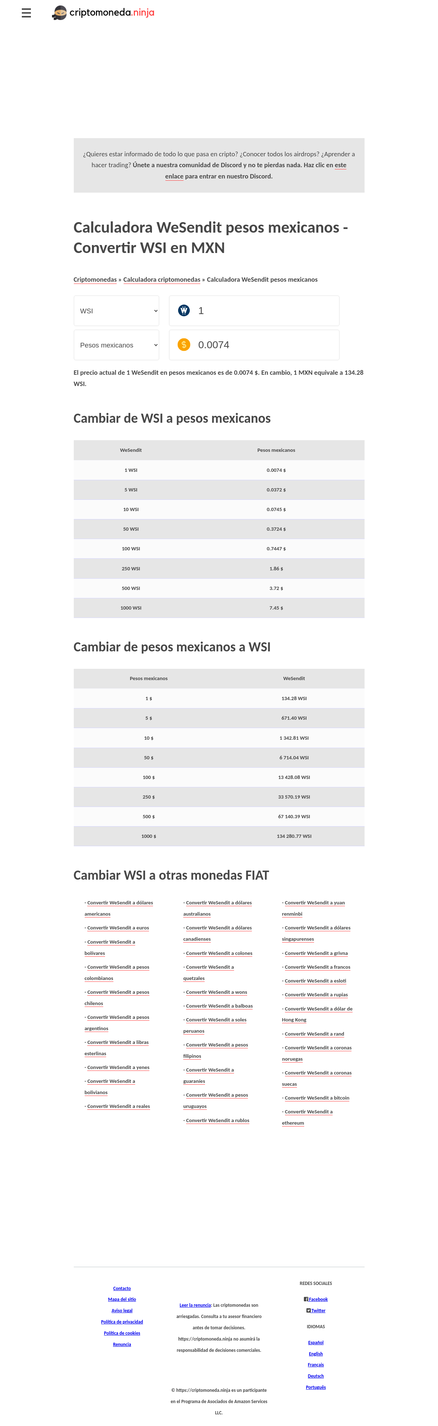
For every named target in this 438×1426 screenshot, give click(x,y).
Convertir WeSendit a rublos (217, 1120)
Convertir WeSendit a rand (314, 1034)
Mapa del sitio (122, 1299)
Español (316, 1343)
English (316, 1354)
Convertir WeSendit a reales (118, 1106)
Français (316, 1365)
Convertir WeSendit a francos (317, 967)
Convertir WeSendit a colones (219, 953)
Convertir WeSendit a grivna (316, 953)
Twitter (318, 1311)
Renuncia (122, 1344)
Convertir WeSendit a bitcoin (317, 1097)
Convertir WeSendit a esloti (315, 980)
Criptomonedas (95, 279)
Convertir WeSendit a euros (118, 927)
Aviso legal (122, 1311)
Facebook (318, 1299)
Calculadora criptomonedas (162, 279)
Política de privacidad (122, 1322)
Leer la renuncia (195, 1305)
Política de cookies (122, 1333)
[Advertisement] (219, 87)
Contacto (122, 1289)
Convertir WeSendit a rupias (316, 994)
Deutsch (316, 1376)
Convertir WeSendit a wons (216, 992)
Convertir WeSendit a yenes (118, 1067)
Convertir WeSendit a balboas (219, 1006)
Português (316, 1387)
